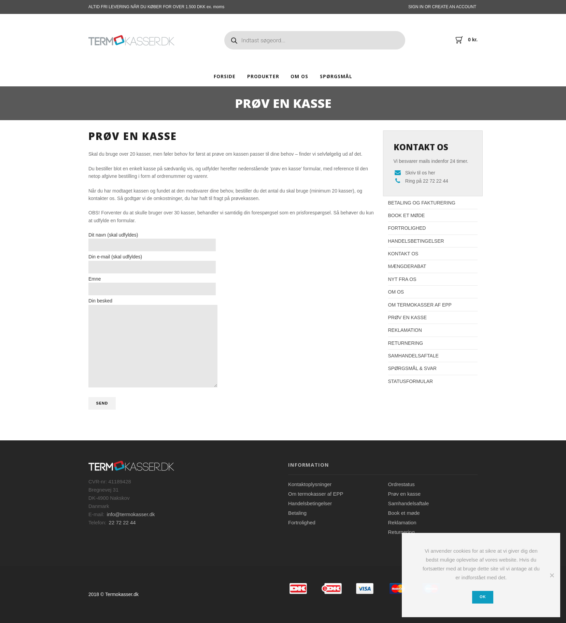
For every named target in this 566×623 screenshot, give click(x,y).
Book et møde (406, 215)
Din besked (152, 342)
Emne (152, 285)
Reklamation (405, 330)
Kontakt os (403, 253)
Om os (299, 76)
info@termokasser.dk (131, 514)
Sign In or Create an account (442, 6)
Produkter (263, 76)
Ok (483, 597)
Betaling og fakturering (421, 203)
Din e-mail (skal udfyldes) (152, 263)
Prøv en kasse (407, 317)
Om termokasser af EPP (420, 305)
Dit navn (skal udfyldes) (152, 241)
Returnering (405, 343)
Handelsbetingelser (416, 241)
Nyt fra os (402, 279)
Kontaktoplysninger (309, 484)
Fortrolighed (407, 228)
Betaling (297, 513)
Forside (225, 76)
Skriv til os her (420, 172)
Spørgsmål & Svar (412, 368)
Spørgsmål (336, 76)
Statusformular (410, 381)
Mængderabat (407, 266)
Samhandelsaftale (413, 355)
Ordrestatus (401, 484)
